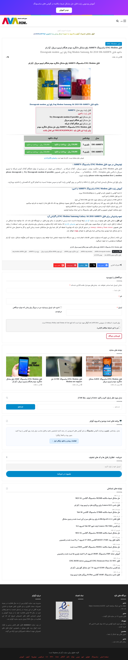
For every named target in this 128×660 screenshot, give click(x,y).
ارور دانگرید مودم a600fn (71, 246)
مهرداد (123, 615)
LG (47, 651)
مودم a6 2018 (98, 249)
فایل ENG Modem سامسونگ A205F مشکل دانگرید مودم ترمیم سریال (105, 374)
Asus (57, 651)
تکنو (68, 651)
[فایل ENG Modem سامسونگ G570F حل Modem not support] (64, 361)
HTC (51, 651)
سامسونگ (95, 651)
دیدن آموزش (64, 10)
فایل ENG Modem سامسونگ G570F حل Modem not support (66, 374)
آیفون (28, 651)
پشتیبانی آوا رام (70, 218)
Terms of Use (64, 317)
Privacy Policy (51, 317)
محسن (123, 625)
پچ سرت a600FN (34, 246)
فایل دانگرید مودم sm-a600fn (113, 249)
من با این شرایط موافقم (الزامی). (108, 322)
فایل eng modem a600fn (19, 246)
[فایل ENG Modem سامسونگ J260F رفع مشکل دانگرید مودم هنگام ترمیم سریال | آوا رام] (24, 361)
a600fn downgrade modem (102, 246)
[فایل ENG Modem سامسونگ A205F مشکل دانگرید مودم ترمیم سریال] (104, 361)
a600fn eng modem (86, 246)
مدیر (124, 597)
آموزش (21, 651)
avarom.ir (27, 619)
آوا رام (87, 214)
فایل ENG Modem (113, 38)
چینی (78, 651)
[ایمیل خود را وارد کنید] (64, 461)
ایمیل (119, 301)
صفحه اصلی (104, 651)
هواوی (88, 651)
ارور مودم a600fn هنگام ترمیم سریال (51, 246)
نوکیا (72, 651)
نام (120, 290)
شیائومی (41, 651)
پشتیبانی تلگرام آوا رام (50, 152)
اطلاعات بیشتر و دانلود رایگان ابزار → (64, 435)
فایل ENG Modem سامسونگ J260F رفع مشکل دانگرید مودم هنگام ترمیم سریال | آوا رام (24, 374)
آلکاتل (63, 651)
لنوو (82, 651)
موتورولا (33, 651)
